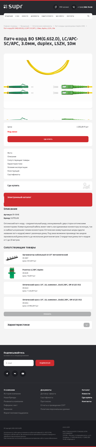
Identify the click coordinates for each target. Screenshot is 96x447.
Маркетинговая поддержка (16, 413)
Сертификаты (46, 397)
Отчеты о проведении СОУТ (53, 405)
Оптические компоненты (43, 26)
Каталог (86, 390)
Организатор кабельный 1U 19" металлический (45, 255)
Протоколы (45, 401)
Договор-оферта (48, 393)
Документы (46, 390)
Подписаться (45, 363)
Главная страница (12, 26)
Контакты (87, 401)
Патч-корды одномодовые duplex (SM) (71, 26)
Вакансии (8, 409)
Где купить (48, 139)
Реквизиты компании (13, 401)
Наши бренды (10, 397)
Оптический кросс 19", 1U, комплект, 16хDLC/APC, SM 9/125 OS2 (52, 300)
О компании (9, 390)
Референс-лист (11, 405)
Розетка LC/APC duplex (32, 270)
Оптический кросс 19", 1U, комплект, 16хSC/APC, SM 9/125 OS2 (51, 285)
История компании (12, 393)
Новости (86, 393)
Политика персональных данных (55, 409)
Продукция (26, 26)
